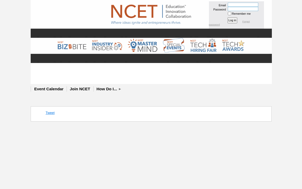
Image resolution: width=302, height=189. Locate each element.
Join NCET (80, 89)
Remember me (241, 13)
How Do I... (106, 89)
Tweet (50, 113)
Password (218, 9)
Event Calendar (49, 89)
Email (221, 5)
